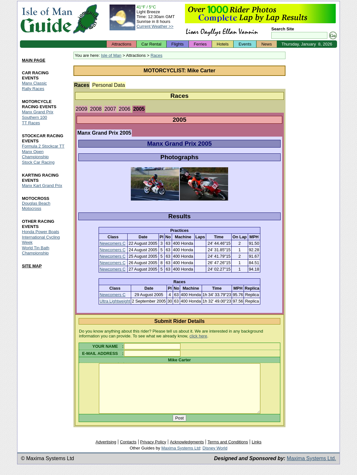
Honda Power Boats (40, 232)
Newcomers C (112, 243)
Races (156, 55)
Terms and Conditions (227, 451)
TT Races (31, 122)
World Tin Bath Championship (35, 251)
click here (198, 336)
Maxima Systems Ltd (180, 457)
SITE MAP (32, 266)
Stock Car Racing (38, 162)
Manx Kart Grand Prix (42, 185)
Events (244, 44)
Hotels (223, 44)
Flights (177, 44)
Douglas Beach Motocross (36, 206)
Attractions (121, 44)
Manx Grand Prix (37, 111)
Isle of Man (111, 55)
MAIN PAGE (33, 60)
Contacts (128, 451)
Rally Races (33, 88)
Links (256, 451)
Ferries (200, 44)
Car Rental (151, 44)
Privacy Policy (153, 451)
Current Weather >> (155, 26)
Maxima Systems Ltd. (311, 468)
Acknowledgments (187, 451)
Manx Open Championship (35, 154)
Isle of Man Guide (46, 19)
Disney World (215, 457)
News (266, 44)
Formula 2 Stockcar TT (43, 146)
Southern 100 (34, 117)
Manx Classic (34, 83)
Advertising (105, 451)
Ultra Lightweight (115, 301)
